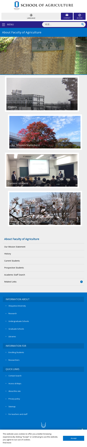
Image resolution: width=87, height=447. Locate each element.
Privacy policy (14, 398)
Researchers (13, 360)
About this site (14, 391)
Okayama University (17, 306)
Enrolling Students (16, 352)
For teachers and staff (17, 414)
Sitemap (12, 406)
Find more (7, 442)
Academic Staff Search (14, 274)
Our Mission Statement (14, 246)
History (7, 253)
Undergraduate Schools (18, 321)
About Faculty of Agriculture (21, 239)
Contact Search (14, 375)
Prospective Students (14, 267)
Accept (74, 438)
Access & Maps (14, 383)
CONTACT (67, 18)
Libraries (12, 336)
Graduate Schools (16, 329)
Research (12, 313)
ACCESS (79, 18)
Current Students (12, 260)
